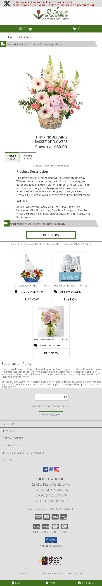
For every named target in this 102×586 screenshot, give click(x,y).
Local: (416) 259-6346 (51, 495)
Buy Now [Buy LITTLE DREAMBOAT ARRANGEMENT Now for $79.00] (32, 299)
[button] (51, 540)
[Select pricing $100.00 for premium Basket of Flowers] (28, 157)
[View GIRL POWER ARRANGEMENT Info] (51, 321)
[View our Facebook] (45, 471)
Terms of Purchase (52, 573)
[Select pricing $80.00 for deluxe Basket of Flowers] (12, 157)
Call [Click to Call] (17, 583)
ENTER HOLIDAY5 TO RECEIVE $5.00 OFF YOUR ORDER (55, 2)
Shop (25, 28)
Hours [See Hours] (85, 583)
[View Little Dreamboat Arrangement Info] (32, 268)
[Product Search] (52, 397)
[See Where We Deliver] (51, 414)
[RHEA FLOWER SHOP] (51, 20)
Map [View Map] (51, 583)
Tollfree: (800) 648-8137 (51, 501)
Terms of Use (74, 573)
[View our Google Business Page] (51, 471)
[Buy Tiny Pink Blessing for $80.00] (51, 235)
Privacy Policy (29, 573)
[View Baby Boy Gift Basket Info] (70, 268)
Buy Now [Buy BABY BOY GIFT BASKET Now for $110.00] (70, 299)
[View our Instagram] (56, 471)
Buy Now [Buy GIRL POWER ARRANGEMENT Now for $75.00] (51, 353)
